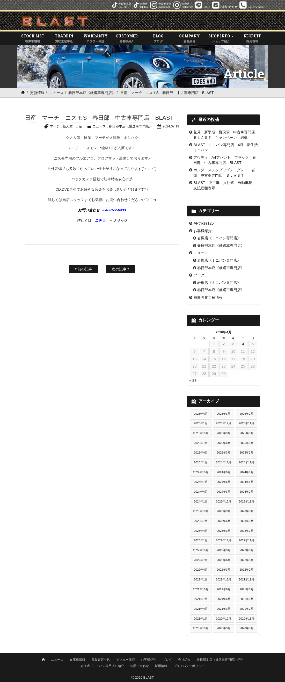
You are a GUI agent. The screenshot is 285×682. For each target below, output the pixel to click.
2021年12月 (223, 579)
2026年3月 (223, 413)
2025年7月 (201, 442)
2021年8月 (246, 589)
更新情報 (37, 93)
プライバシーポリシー (188, 665)
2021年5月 (246, 598)
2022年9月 (223, 550)
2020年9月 (223, 628)
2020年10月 (200, 628)
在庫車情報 (77, 659)
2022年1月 (201, 579)
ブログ (199, 275)
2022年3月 (223, 569)
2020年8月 (246, 628)
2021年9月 (223, 589)
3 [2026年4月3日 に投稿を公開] (233, 344)
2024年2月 (246, 491)
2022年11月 (246, 540)
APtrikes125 (204, 223)
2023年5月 (246, 520)
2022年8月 (246, 550)
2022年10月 (200, 550)
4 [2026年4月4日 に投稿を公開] (243, 344)
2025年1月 (201, 462)
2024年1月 (201, 501)
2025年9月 (223, 433)
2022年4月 (201, 569)
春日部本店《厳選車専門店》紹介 (220, 659)
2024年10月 (200, 472)
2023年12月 (223, 501)
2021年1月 (201, 618)
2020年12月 (223, 618)
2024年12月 (223, 462)
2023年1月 (201, 540)
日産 (78, 126)
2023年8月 (246, 511)
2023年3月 (223, 530)
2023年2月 (246, 530)
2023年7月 (201, 520)
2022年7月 (201, 560)
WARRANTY (95, 38)
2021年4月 (201, 608)
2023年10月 (200, 511)
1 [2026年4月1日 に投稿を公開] (214, 344)
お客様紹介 (203, 231)
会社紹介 (184, 659)
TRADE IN (64, 38)
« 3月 (193, 380)
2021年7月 (201, 598)
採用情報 (161, 665)
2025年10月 (200, 433)
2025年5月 (246, 442)
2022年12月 (223, 540)
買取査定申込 (100, 659)
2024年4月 (201, 491)
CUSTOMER (127, 38)
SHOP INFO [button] (221, 38)
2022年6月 (223, 560)
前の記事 (83, 269)
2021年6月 (223, 598)
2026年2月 (246, 413)
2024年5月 (246, 482)
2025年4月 (201, 452)
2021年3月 (223, 608)
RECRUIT (252, 38)
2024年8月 (246, 472)
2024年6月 (223, 482)
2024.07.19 (171, 126)
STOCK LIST (33, 38)
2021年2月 (246, 608)
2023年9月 (223, 511)
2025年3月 (223, 452)
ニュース (56, 93)
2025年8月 (246, 433)
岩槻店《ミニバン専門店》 (219, 238)
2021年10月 (200, 589)
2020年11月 (246, 618)
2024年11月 (246, 462)
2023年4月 (201, 530)
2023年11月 (246, 501)
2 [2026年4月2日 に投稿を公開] (224, 344)
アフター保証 (125, 659)
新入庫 (68, 126)
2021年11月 (246, 579)
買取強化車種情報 (208, 297)
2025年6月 (223, 442)
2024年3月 (223, 491)
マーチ (55, 126)
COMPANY (189, 38)
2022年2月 (246, 569)
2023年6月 (223, 520)
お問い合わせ (139, 665)
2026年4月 (201, 413)
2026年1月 (201, 423)
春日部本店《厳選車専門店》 (91, 93)
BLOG (158, 38)
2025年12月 (223, 423)
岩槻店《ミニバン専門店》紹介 (102, 665)
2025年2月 (246, 452)
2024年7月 (201, 482)
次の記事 (120, 269)
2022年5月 (246, 560)
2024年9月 (223, 472)
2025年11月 (246, 423)
